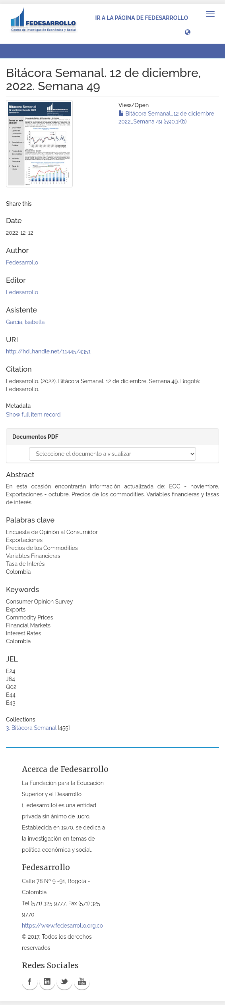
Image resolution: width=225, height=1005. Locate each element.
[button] (187, 32)
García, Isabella (25, 322)
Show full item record (33, 414)
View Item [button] (27, 51)
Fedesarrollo (22, 262)
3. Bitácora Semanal (31, 728)
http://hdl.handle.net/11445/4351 (48, 351)
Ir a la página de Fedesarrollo (141, 18)
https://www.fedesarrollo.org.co (62, 925)
